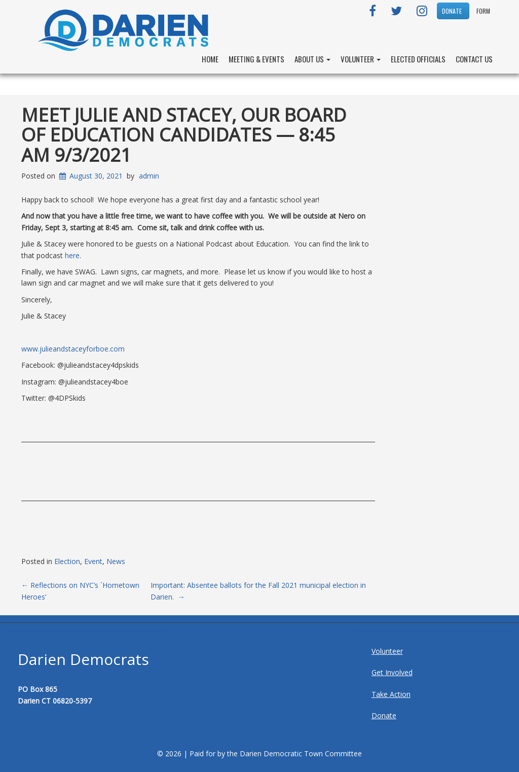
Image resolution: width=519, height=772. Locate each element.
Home (210, 58)
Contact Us (474, 58)
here (72, 255)
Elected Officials (418, 58)
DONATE (452, 11)
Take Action (391, 694)
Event (93, 561)
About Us (312, 58)
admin (149, 176)
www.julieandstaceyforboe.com (73, 349)
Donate (384, 715)
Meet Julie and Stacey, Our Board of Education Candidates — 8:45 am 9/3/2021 (183, 134)
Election (67, 561)
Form (483, 11)
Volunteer (361, 58)
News (115, 561)
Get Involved (392, 672)
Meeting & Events (256, 58)
